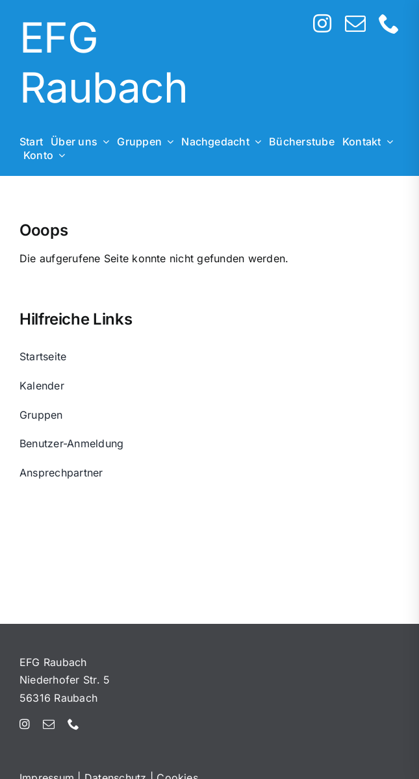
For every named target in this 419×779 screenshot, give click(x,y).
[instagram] (322, 23)
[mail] (355, 23)
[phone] (389, 23)
